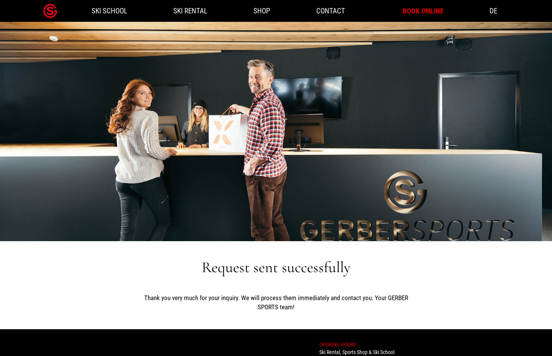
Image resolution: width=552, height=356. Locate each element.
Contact (330, 11)
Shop (261, 11)
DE (493, 11)
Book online (423, 11)
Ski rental (190, 11)
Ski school (109, 11)
